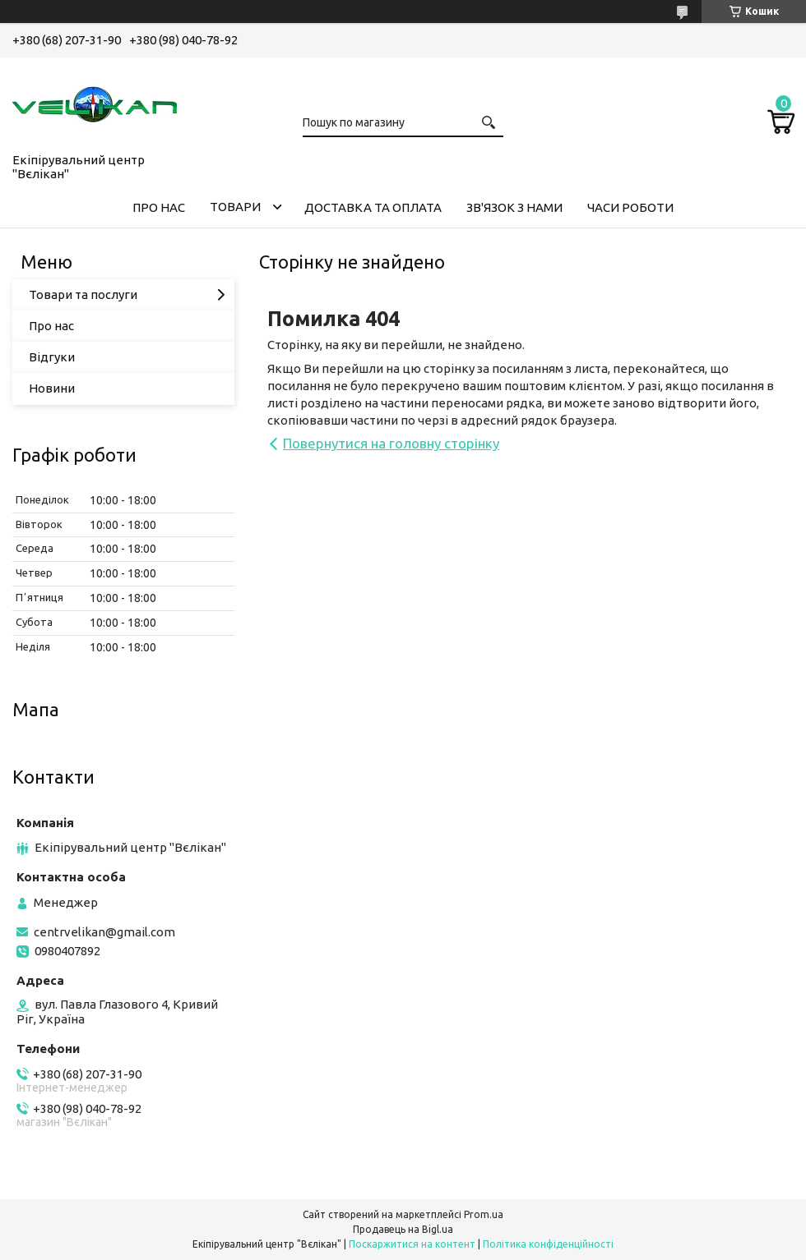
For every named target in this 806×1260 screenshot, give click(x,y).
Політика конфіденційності (548, 1244)
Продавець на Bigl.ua (403, 1229)
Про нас (51, 326)
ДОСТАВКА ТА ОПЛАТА (373, 207)
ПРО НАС (158, 207)
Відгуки (52, 357)
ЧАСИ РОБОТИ (630, 207)
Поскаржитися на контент (412, 1244)
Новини (52, 388)
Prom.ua (483, 1214)
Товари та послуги (83, 294)
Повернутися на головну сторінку (391, 443)
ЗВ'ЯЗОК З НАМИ (514, 207)
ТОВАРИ (235, 207)
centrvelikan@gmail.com (104, 932)
